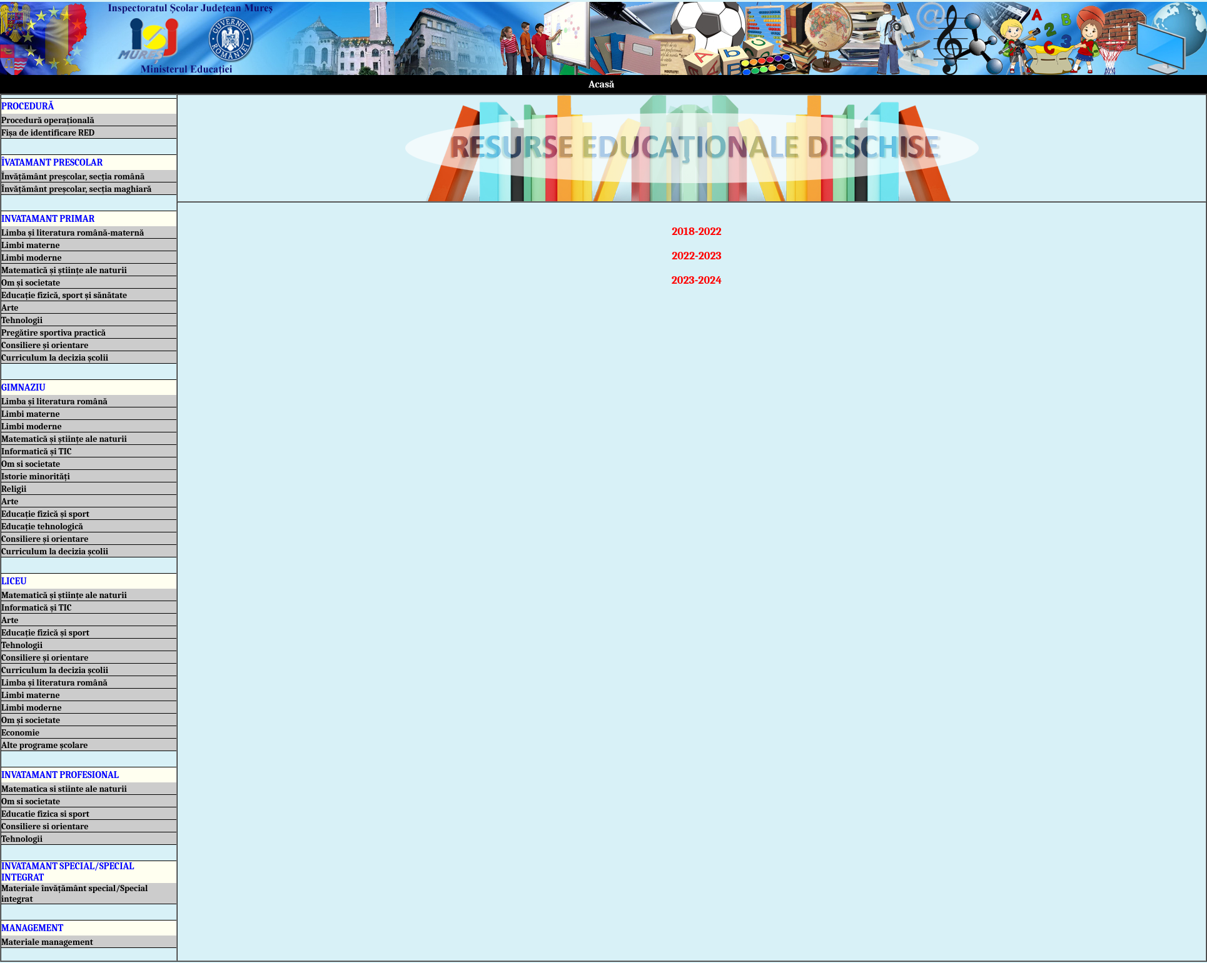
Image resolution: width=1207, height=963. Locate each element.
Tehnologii (23, 320)
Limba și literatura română (56, 401)
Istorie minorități (37, 476)
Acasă (601, 84)
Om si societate (32, 464)
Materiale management (49, 942)
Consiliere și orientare (47, 345)
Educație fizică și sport (47, 514)
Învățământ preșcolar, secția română (74, 176)
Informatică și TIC (38, 451)
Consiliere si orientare (47, 826)
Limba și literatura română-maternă (74, 232)
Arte (12, 307)
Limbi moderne (33, 257)
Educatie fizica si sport (47, 814)
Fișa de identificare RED (49, 132)
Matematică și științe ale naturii (66, 270)
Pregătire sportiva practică (55, 332)
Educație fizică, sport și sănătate (66, 295)
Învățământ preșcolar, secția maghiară (78, 189)
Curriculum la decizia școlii (56, 357)
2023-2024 (692, 280)
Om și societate (32, 282)
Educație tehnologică (44, 526)
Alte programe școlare (46, 745)
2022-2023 (691, 255)
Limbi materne (32, 245)
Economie (22, 732)
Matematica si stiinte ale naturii (66, 789)
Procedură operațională (49, 120)
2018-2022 (691, 231)
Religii (15, 489)
